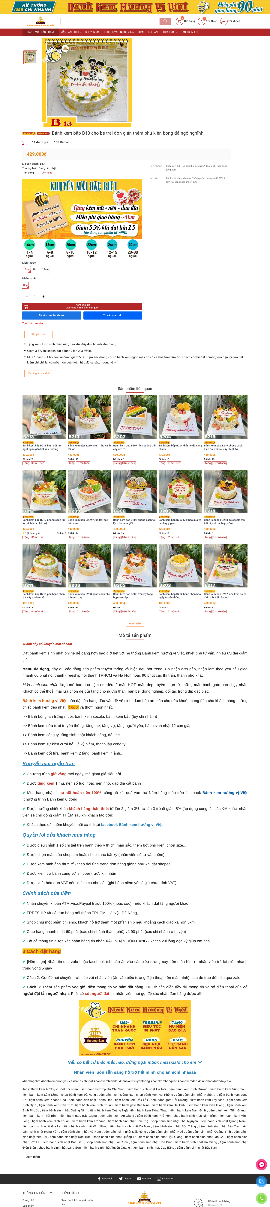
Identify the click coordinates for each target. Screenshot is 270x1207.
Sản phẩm (28, 1082)
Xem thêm (135, 500)
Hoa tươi (170, 32)
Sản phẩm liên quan (135, 265)
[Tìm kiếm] (165, 21)
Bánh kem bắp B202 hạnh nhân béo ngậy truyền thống (225, 471)
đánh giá (155, 55)
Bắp (141, 161)
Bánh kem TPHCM (169, 1099)
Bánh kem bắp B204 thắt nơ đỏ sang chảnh (225, 322)
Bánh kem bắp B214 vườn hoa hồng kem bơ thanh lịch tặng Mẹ (43, 471)
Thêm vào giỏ (168, 181)
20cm (151, 144)
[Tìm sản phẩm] (110, 21)
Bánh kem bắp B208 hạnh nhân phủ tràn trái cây (134, 471)
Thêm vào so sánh (148, 198)
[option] (87, 83)
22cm (160, 144)
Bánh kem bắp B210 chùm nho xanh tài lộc (134, 322)
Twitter (124, 1055)
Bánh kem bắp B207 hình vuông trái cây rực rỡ (180, 322)
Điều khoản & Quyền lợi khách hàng (74, 1089)
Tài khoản (230, 21)
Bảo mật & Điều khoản (74, 1096)
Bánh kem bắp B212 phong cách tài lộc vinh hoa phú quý (89, 397)
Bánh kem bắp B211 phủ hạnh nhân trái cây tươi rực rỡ (89, 471)
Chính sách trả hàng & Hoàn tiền (77, 1079)
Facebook (103, 1055)
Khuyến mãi (92, 32)
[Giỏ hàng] (185, 21)
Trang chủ (28, 1077)
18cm (142, 145)
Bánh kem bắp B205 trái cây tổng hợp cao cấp (178, 471)
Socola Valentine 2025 (119, 32)
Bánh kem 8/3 (189, 32)
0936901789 (151, 1120)
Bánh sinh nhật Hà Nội (129, 1104)
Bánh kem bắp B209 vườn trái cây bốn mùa (133, 397)
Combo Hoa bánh (148, 32)
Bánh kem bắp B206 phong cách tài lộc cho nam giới (180, 397)
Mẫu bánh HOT (71, 32)
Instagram (166, 1055)
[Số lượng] (150, 171)
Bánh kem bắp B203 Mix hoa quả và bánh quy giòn (225, 397)
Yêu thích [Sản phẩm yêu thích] (207, 21)
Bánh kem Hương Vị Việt (128, 1138)
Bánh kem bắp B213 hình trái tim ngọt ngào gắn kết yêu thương (87, 322)
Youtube (144, 1055)
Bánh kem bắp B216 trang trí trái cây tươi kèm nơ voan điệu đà (41, 322)
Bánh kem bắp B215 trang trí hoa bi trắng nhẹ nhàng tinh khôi (43, 397)
